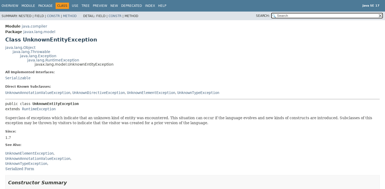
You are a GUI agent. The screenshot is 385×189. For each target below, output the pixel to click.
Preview (100, 6)
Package (45, 6)
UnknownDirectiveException (98, 93)
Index (150, 6)
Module (28, 6)
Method (70, 16)
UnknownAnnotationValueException (37, 93)
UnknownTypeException (198, 93)
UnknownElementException (151, 93)
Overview (10, 6)
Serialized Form (19, 169)
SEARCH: (263, 16)
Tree (86, 6)
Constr (53, 16)
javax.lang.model (39, 32)
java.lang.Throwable (31, 52)
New (114, 6)
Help (162, 6)
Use (75, 6)
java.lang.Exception (38, 56)
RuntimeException (39, 109)
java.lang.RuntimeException (53, 60)
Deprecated (131, 6)
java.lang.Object (20, 47)
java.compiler (34, 26)
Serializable (17, 78)
